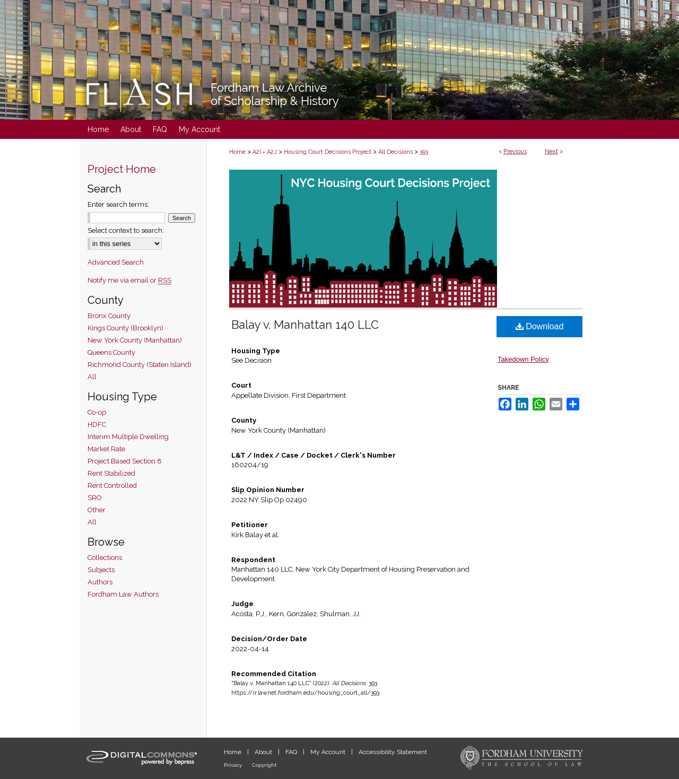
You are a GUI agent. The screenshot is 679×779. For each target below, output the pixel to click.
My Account (328, 752)
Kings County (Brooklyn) (125, 328)
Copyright (264, 765)
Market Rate (106, 449)
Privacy (233, 765)
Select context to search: (126, 230)
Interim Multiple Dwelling (128, 437)
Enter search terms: (118, 204)
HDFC (97, 424)
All (92, 377)
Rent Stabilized (111, 473)
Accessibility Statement (393, 752)
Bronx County (109, 316)
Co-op (97, 412)
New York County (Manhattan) (135, 340)
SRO (95, 498)
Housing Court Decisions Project (327, 151)
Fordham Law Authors (123, 594)
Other (97, 510)
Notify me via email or (129, 280)
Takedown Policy (523, 359)
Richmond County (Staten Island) (139, 365)
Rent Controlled (112, 485)
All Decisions (395, 151)
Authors (100, 582)
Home (237, 151)
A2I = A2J (265, 151)
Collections (105, 558)
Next (551, 151)
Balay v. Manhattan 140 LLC (305, 324)
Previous (515, 151)
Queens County (111, 352)
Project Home (122, 169)
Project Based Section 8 (125, 461)
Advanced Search (116, 262)
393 (424, 151)
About (264, 752)
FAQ (292, 752)
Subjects (101, 570)
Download (540, 326)
